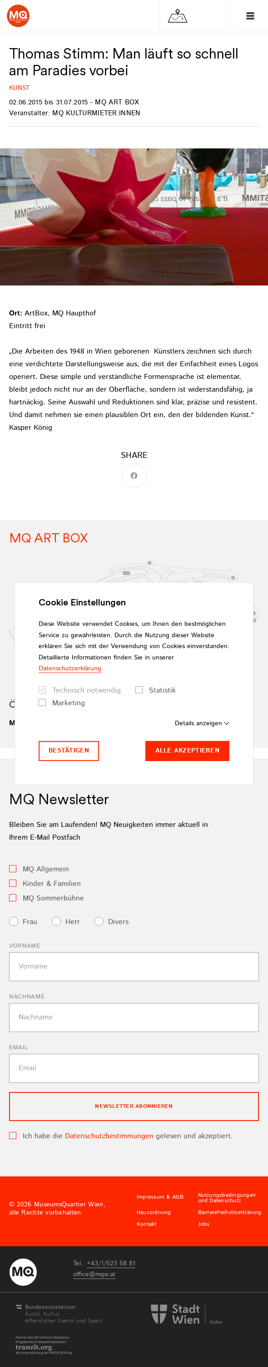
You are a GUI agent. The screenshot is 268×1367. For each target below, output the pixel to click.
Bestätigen (69, 750)
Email (18, 1047)
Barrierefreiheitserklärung (230, 1212)
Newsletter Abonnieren (134, 1106)
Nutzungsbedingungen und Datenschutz (227, 1198)
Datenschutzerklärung (70, 668)
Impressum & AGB (160, 1197)
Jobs (204, 1224)
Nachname (27, 997)
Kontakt (147, 1224)
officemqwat (94, 1274)
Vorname (24, 946)
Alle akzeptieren (187, 750)
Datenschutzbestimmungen (109, 1136)
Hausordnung (154, 1212)
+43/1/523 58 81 (111, 1263)
